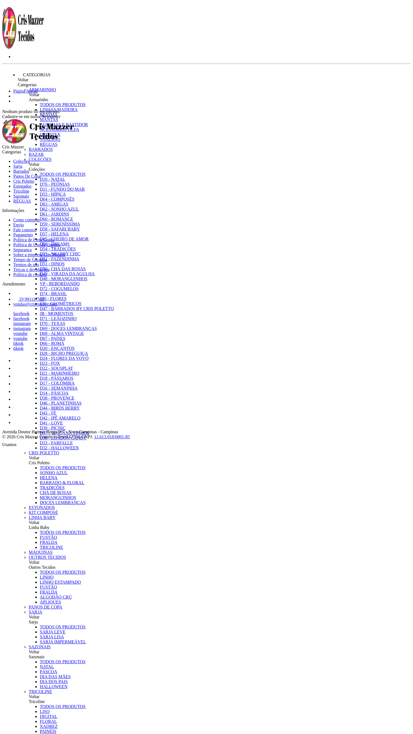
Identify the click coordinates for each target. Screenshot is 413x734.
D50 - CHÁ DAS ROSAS (63, 268)
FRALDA (48, 542)
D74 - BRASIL (53, 293)
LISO (45, 711)
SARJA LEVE (52, 632)
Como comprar (26, 219)
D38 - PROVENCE (57, 398)
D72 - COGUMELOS (59, 288)
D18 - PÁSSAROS (56, 378)
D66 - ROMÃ (52, 343)
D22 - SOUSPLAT (56, 368)
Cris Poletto (44, 452)
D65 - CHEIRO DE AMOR (64, 239)
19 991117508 (28, 299)
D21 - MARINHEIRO (59, 373)
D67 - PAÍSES (52, 338)
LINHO (47, 577)
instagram (22, 323)
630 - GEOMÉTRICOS (60, 303)
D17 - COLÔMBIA (57, 383)
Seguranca (22, 249)
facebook (21, 313)
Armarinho (42, 89)
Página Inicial (25, 91)
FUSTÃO (48, 537)
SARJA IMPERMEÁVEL (63, 641)
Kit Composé (43, 512)
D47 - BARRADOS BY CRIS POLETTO (77, 308)
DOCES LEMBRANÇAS (63, 502)
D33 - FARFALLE (56, 443)
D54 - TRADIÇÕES (58, 249)
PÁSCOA (48, 671)
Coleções (40, 159)
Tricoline (40, 691)
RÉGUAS (22, 201)
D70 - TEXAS (52, 323)
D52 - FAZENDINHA (59, 258)
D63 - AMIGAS (54, 204)
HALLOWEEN (53, 686)
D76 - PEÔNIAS (55, 184)
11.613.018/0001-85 (112, 436)
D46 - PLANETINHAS (60, 403)
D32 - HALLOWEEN (59, 447)
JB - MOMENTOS (56, 313)
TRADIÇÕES (52, 487)
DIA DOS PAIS (54, 681)
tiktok (18, 343)
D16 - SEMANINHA (59, 388)
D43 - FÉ (48, 413)
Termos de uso (26, 264)
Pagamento (23, 234)
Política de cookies (30, 274)
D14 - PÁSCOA (54, 393)
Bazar (36, 154)
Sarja (35, 612)
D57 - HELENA (54, 234)
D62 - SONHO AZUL (59, 209)
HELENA (48, 477)
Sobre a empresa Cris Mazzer (39, 254)
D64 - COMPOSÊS (57, 199)
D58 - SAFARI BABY (60, 229)
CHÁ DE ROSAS (56, 492)
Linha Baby (42, 517)
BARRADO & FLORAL (62, 482)
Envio (18, 224)
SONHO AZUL (54, 472)
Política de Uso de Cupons (36, 244)
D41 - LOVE (51, 423)
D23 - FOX (50, 363)
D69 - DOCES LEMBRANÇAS (68, 328)
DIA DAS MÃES (55, 676)
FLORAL (48, 721)
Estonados (42, 507)
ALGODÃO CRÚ (56, 597)
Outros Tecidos (47, 557)
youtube (20, 333)
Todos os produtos (63, 104)
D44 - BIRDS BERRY (60, 408)
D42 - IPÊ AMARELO (60, 418)
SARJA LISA (52, 637)
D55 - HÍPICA (53, 194)
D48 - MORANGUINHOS (63, 278)
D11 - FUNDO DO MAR (62, 189)
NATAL (47, 666)
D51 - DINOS (52, 263)
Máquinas (40, 552)
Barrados (41, 149)
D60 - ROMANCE (56, 219)
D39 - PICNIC (52, 428)
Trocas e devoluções (31, 269)
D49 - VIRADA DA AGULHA (67, 273)
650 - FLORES (53, 298)
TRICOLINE (51, 547)
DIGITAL (48, 716)
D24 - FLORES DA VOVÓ (64, 358)
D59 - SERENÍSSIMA (60, 224)
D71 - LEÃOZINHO (58, 318)
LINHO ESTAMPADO (60, 582)
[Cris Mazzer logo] (23, 47)
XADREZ (49, 726)
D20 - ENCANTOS (57, 348)
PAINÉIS (48, 731)
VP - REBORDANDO (60, 283)
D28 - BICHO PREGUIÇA (64, 353)
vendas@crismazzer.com (35, 304)
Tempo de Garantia (30, 259)
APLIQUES (50, 602)
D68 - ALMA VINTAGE (62, 333)
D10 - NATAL (52, 179)
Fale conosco (24, 229)
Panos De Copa (45, 607)
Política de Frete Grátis (33, 239)
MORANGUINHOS (58, 497)
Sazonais (40, 646)
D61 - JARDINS (54, 214)
